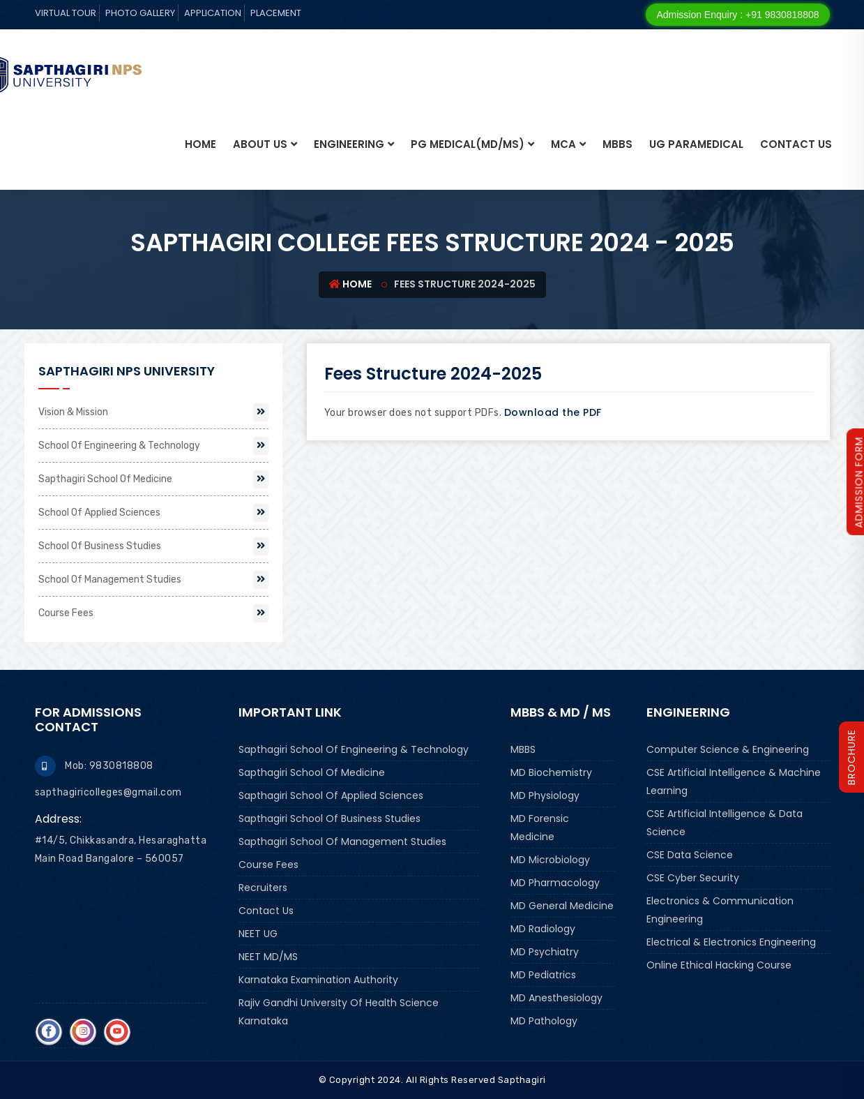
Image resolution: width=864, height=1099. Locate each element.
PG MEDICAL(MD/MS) (467, 144)
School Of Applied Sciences (153, 513)
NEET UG (258, 934)
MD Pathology (543, 1021)
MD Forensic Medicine (539, 828)
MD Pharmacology (555, 883)
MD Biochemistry (551, 772)
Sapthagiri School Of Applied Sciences (330, 795)
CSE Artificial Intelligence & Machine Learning (733, 781)
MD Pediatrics (543, 975)
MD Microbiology (550, 860)
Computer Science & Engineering (727, 749)
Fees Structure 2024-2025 (433, 373)
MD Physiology (544, 795)
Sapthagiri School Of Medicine (153, 479)
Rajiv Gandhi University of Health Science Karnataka (338, 1012)
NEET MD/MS (268, 957)
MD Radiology (542, 929)
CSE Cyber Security (692, 878)
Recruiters (262, 888)
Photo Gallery (140, 13)
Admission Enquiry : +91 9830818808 (737, 14)
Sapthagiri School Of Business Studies (329, 818)
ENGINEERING (349, 144)
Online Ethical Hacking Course (718, 965)
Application (212, 13)
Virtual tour (65, 13)
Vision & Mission (153, 412)
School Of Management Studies (153, 580)
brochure (851, 757)
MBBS (617, 144)
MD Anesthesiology (556, 998)
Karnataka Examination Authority (318, 980)
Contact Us (796, 144)
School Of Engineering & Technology (153, 446)
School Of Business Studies (153, 546)
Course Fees (153, 613)
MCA (563, 144)
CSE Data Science (689, 855)
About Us (260, 144)
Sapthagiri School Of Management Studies (342, 841)
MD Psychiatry (544, 952)
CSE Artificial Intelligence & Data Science (724, 823)
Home (200, 144)
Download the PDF (553, 412)
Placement (275, 13)
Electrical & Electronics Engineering (731, 942)
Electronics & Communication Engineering (720, 910)
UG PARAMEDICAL (696, 144)
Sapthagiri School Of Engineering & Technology (353, 749)
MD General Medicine (562, 906)
